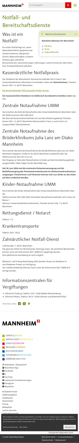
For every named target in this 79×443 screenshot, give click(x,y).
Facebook (9, 371)
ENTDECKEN (18, 355)
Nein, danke (23, 427)
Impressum (60, 440)
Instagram (9, 383)
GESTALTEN (15, 343)
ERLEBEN (14, 351)
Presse (5, 404)
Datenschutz (47, 440)
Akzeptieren (69, 427)
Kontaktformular (9, 391)
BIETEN (14, 335)
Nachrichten (7, 401)
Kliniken (48, 46)
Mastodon (9, 386)
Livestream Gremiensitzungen (18, 380)
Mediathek (7, 407)
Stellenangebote (9, 394)
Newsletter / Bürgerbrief (16, 364)
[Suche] (68, 5)
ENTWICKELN (19, 339)
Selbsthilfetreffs (52, 52)
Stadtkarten (7, 398)
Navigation (75, 5)
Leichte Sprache (9, 410)
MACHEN (15, 359)
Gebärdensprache (10, 413)
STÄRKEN (15, 347)
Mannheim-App (11, 367)
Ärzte (47, 49)
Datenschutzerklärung (10, 427)
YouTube (9, 377)
